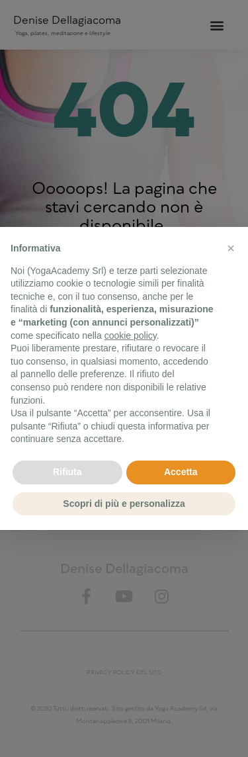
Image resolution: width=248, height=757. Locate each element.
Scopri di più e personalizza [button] (124, 503)
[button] (230, 248)
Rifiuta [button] (67, 472)
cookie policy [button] (130, 335)
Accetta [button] (181, 472)
